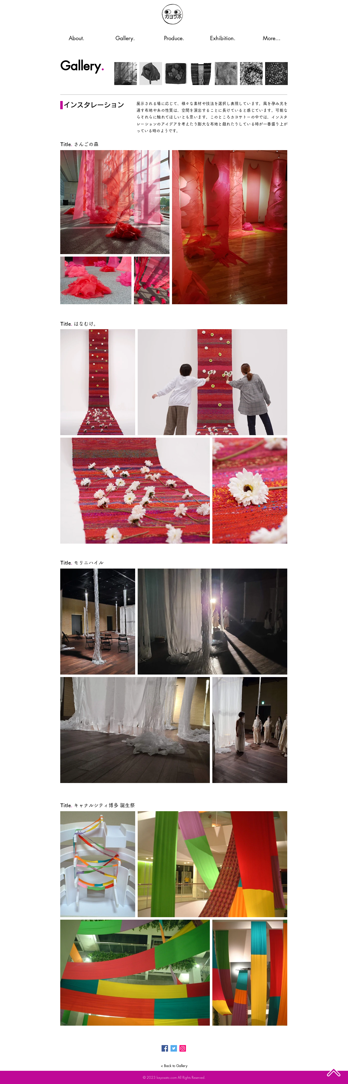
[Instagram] (182, 1048)
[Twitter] (174, 1048)
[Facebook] (165, 1048)
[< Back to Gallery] (174, 1066)
